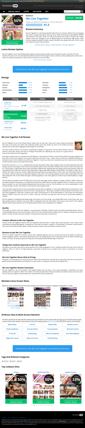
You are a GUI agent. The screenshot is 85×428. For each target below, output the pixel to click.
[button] (34, 405)
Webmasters (14, 417)
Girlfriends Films (43, 372)
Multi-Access (51, 321)
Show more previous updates (42, 60)
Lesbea (16, 372)
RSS (82, 1)
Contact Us (4, 417)
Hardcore (5, 361)
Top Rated (37, 11)
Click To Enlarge (15, 308)
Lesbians (12, 361)
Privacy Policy (22, 417)
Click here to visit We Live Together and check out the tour (42, 69)
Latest (26, 11)
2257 (9, 417)
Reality (19, 361)
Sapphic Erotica (70, 372)
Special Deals (14, 11)
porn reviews (24, 422)
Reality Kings (19, 165)
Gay (46, 11)
